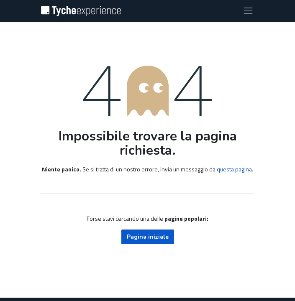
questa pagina (234, 169)
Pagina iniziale (148, 237)
